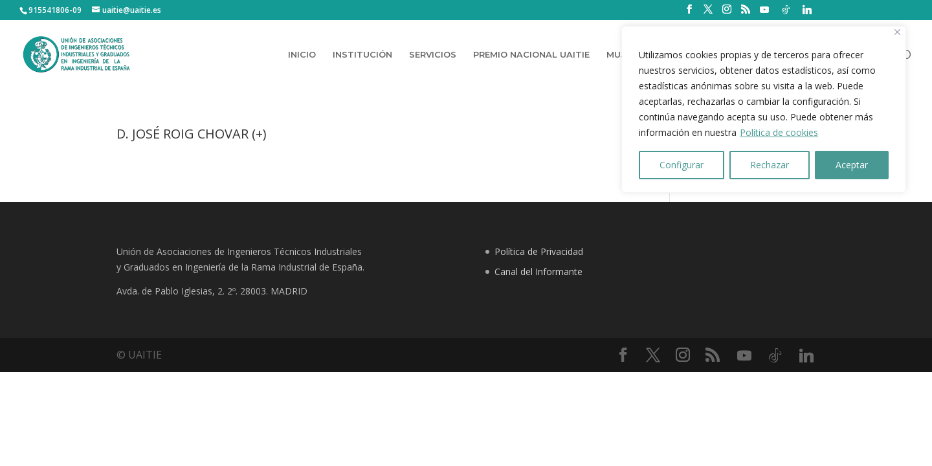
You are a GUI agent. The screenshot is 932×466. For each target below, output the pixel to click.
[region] (763, 109)
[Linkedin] (807, 9)
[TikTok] (785, 9)
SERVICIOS (432, 55)
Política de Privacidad (538, 251)
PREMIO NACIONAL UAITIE (531, 55)
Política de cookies (779, 132)
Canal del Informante (538, 271)
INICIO (302, 55)
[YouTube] (764, 9)
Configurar (682, 165)
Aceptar (852, 165)
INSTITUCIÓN (362, 55)
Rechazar (769, 165)
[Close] (897, 32)
